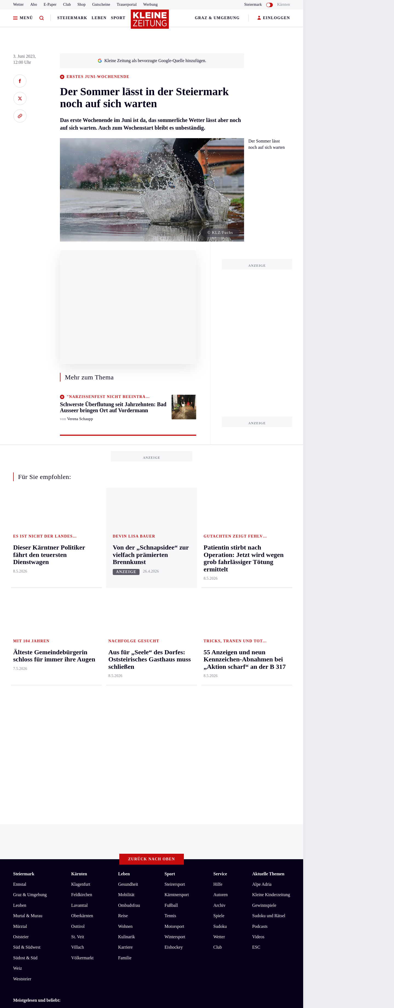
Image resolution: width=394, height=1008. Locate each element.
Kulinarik (126, 717)
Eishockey (173, 727)
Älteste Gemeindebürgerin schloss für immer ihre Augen (72, 816)
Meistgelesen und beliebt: (36, 780)
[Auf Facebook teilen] (20, 81)
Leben (99, 18)
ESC (256, 727)
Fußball (171, 685)
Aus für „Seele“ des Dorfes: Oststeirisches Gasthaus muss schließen (82, 791)
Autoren (220, 675)
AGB (43, 837)
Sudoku (220, 706)
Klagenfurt (80, 664)
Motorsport (174, 706)
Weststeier (22, 759)
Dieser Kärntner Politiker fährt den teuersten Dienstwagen (74, 799)
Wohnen (125, 706)
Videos (258, 717)
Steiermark (72, 18)
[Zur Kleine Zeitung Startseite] (150, 22)
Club (67, 4)
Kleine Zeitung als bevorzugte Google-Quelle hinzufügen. (152, 60)
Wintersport (174, 717)
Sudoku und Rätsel (268, 696)
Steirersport (174, 664)
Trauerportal (127, 4)
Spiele (218, 696)
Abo (33, 4)
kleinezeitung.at (43, 857)
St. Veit (77, 717)
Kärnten (283, 4)
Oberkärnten (82, 696)
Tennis (170, 696)
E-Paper (50, 4)
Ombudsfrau (129, 685)
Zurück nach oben (151, 640)
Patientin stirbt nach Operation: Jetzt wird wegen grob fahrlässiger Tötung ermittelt (96, 808)
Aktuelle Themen (268, 654)
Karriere (125, 727)
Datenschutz (64, 837)
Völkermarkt (82, 738)
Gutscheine (101, 4)
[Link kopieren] (20, 116)
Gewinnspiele (264, 685)
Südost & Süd (25, 738)
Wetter (18, 4)
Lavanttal (79, 685)
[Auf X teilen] (20, 98)
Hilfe (217, 664)
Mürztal (20, 706)
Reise (123, 696)
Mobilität (126, 675)
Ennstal (19, 664)
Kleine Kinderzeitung (271, 675)
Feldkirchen (81, 675)
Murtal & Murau (27, 696)
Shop (81, 4)
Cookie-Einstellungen (154, 837)
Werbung (150, 4)
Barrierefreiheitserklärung (105, 837)
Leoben (19, 685)
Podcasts (260, 706)
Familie (125, 738)
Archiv (219, 685)
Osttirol (78, 706)
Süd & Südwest (26, 727)
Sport (118, 18)
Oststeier (21, 717)
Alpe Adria (262, 664)
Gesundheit (128, 664)
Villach (77, 727)
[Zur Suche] (41, 18)
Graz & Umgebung (217, 18)
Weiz (17, 748)
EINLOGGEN (273, 18)
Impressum (23, 837)
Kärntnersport (176, 675)
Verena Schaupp (80, 419)
